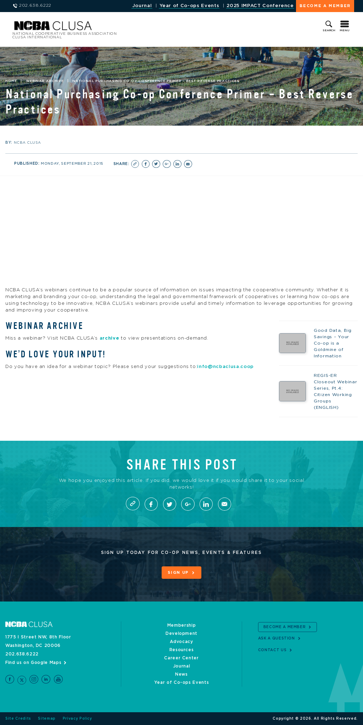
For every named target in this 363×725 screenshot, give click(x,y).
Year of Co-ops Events (189, 6)
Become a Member (325, 6)
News (181, 674)
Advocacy (181, 641)
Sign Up (178, 573)
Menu (345, 30)
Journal (142, 6)
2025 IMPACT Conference (260, 6)
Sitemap (47, 718)
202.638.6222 (22, 654)
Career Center (181, 658)
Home (11, 81)
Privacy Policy (77, 718)
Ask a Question (276, 638)
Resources (181, 650)
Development (181, 633)
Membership (181, 625)
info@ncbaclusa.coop (225, 366)
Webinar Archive (45, 81)
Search (329, 30)
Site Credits (18, 718)
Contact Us (272, 650)
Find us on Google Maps (33, 662)
